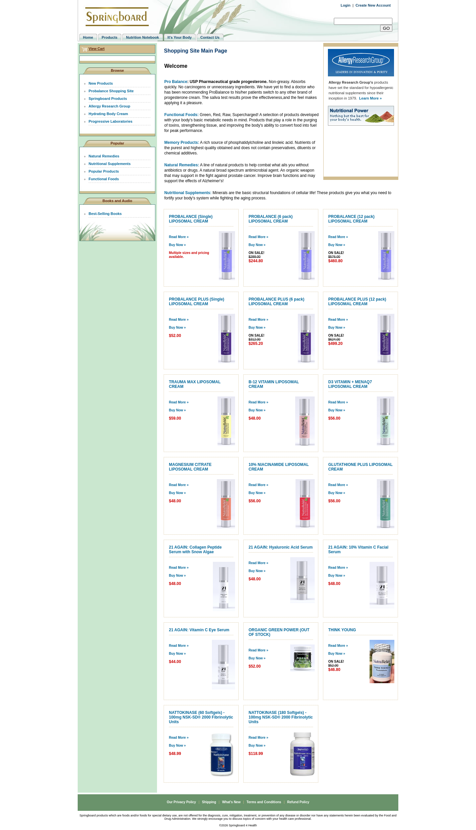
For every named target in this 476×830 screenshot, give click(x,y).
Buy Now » (177, 245)
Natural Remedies (104, 156)
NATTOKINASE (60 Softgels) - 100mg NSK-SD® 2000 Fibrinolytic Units (201, 717)
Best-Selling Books (105, 214)
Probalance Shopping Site (111, 91)
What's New (231, 802)
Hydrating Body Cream (108, 114)
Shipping (209, 802)
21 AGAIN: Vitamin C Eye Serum (199, 630)
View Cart (96, 49)
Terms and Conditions (264, 802)
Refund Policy (298, 802)
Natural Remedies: (181, 165)
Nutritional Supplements (110, 164)
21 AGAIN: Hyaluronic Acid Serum (281, 547)
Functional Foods (104, 179)
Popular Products (104, 171)
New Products (101, 83)
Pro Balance (175, 81)
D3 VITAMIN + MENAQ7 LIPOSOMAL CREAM (350, 384)
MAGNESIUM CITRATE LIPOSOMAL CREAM (190, 467)
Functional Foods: (181, 114)
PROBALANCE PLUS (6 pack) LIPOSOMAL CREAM (276, 301)
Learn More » (370, 98)
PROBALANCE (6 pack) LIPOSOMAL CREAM (271, 219)
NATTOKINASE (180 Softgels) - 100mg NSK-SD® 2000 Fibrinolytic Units (281, 717)
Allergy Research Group (109, 106)
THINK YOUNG (342, 630)
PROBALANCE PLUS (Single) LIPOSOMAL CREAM (196, 301)
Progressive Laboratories (111, 121)
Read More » (178, 237)
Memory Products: (181, 142)
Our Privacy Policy (181, 802)
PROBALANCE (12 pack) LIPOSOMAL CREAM (351, 219)
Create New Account (373, 5)
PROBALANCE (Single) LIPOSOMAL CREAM (191, 219)
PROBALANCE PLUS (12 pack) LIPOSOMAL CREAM (357, 301)
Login (345, 5)
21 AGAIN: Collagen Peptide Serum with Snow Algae (195, 549)
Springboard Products (108, 99)
